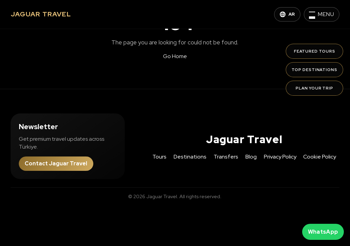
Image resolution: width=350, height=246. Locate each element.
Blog (251, 156)
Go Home (175, 56)
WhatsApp (323, 231)
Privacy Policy (280, 156)
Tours (159, 156)
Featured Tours (314, 51)
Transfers (226, 156)
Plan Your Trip (314, 88)
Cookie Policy (319, 156)
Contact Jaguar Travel (56, 163)
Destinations (190, 156)
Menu (326, 14)
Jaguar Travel (244, 139)
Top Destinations (314, 69)
